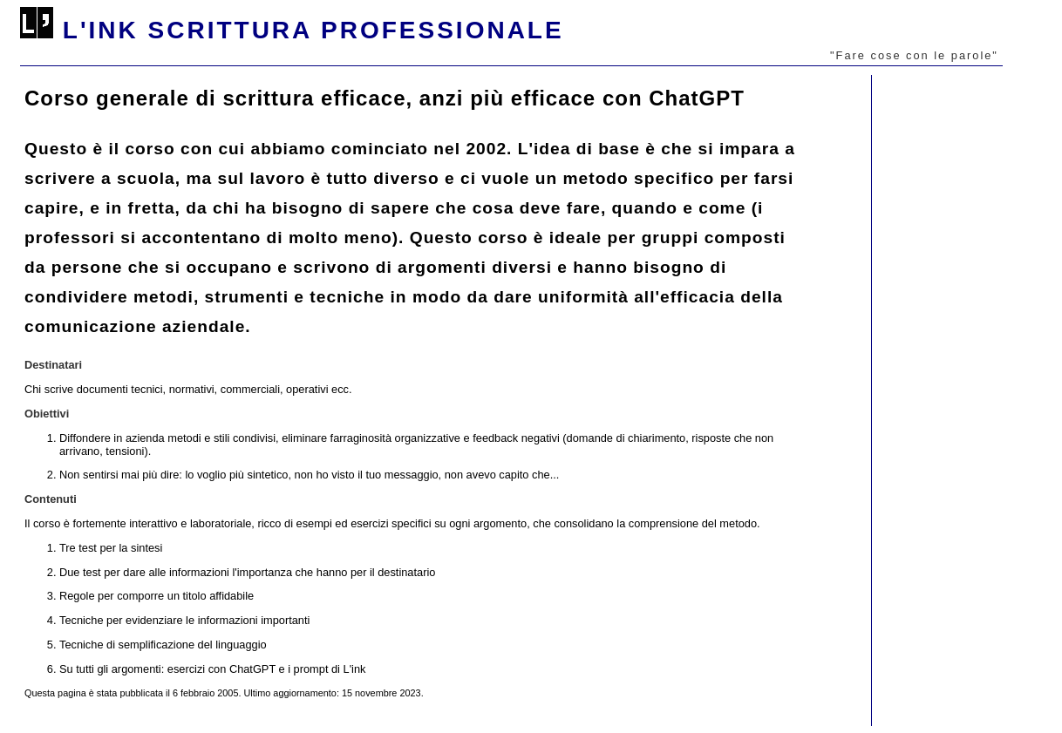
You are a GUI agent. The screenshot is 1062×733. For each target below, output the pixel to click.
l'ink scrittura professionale (313, 30)
